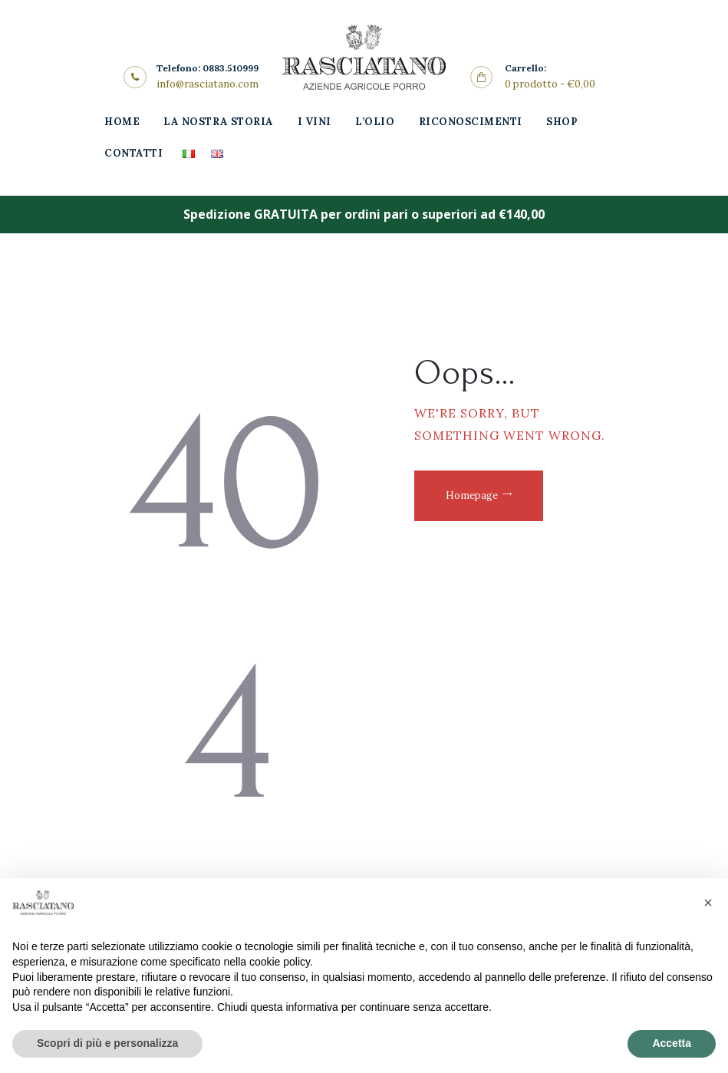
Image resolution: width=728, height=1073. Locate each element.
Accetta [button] (671, 1043)
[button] (708, 902)
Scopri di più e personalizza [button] (107, 1043)
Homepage (472, 495)
